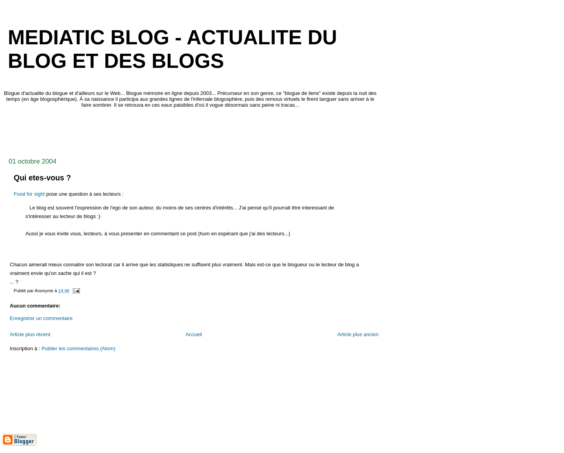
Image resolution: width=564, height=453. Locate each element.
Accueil (194, 334)
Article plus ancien (358, 334)
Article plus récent (30, 334)
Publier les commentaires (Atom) (79, 348)
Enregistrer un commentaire (41, 318)
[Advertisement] (144, 130)
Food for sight (29, 194)
